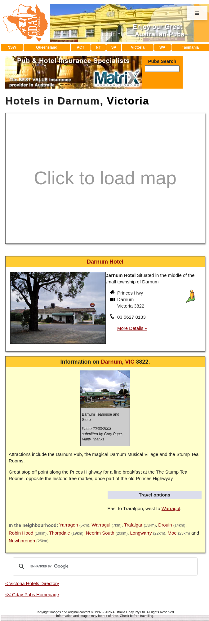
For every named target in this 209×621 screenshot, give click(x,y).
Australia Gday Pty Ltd (129, 612)
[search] (104, 566)
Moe (172, 533)
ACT (80, 47)
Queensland (46, 47)
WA (162, 47)
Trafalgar (133, 524)
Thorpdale (59, 533)
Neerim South (100, 533)
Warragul (171, 508)
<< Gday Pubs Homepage (32, 594)
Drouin (165, 524)
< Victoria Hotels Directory (32, 583)
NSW (11, 47)
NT (98, 47)
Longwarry (141, 533)
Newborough (22, 540)
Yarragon (68, 524)
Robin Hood (21, 533)
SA (114, 47)
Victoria (138, 47)
